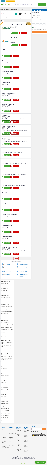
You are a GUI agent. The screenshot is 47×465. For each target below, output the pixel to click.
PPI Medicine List (4, 378)
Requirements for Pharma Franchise (5, 354)
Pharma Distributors (19, 451)
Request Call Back (40, 462)
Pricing (3, 1)
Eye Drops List (3, 396)
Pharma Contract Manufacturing (6, 325)
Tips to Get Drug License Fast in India (6, 346)
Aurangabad (24, 17)
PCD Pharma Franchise (5, 322)
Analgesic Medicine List (5, 375)
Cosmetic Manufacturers (26, 443)
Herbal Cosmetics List (4, 368)
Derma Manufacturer (4, 308)
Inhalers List (3, 384)
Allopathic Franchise (4, 285)
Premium (29, 13)
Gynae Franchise (4, 292)
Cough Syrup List (4, 366)
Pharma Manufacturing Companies (7, 329)
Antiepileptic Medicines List (5, 385)
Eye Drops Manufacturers (5, 336)
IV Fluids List (3, 392)
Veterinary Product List (5, 410)
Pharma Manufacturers (26, 448)
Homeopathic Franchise (5, 286)
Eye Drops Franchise (19, 430)
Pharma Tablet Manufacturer (6, 315)
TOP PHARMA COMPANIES (11, 438)
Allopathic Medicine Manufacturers (27, 438)
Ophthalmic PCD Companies (19, 435)
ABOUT (3, 429)
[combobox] (24, 4)
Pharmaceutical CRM (10, 1)
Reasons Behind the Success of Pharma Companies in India (6, 359)
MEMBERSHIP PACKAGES (4, 442)
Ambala (8, 17)
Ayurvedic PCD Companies (19, 450)
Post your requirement (41, 4)
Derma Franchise (4, 290)
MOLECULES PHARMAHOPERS (11, 445)
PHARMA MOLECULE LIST (12, 435)
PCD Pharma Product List (5, 398)
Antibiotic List (3, 394)
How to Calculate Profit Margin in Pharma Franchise (6, 349)
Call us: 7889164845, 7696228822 (40, 1)
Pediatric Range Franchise (5, 297)
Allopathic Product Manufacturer (6, 306)
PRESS (10, 443)
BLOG (10, 429)
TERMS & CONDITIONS (5, 435)
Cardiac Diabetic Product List (6, 412)
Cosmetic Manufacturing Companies (5, 332)
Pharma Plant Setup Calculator (5, 449)
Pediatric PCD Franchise (19, 447)
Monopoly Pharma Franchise (19, 437)
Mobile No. (34, 26)
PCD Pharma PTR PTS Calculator (5, 444)
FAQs (10, 441)
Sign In (30, 1)
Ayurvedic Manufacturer (5, 304)
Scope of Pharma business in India (7, 356)
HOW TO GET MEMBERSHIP (11, 431)
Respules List (3, 382)
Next (39, 32)
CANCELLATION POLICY (4, 439)
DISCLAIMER (4, 437)
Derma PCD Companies (18, 445)
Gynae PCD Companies (18, 440)
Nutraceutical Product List (5, 418)
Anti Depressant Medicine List (6, 370)
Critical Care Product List (5, 406)
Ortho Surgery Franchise (5, 295)
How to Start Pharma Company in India (6, 343)
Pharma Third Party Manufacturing (7, 302)
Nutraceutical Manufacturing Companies (6, 334)
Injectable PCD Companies (19, 432)
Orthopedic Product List (5, 403)
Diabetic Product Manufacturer (6, 311)
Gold (25, 13)
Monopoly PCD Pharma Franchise (6, 327)
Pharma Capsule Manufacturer (6, 316)
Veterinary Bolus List (4, 389)
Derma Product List (4, 399)
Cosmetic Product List (4, 420)
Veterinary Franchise (4, 288)
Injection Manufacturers (26, 446)
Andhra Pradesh (14, 17)
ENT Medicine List (4, 377)
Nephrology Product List (5, 415)
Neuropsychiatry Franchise (5, 293)
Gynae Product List (4, 405)
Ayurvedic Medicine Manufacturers (27, 433)
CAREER (3, 432)
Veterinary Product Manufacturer (6, 309)
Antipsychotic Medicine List (5, 371)
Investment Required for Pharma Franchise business (6, 351)
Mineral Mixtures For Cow (5, 391)
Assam (19, 17)
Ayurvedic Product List (5, 408)
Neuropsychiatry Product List (6, 413)
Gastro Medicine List (4, 373)
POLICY (3, 434)
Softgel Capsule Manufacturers (26, 436)
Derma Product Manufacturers (26, 441)
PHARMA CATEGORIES (12, 433)
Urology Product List (4, 417)
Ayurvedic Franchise (4, 283)
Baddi (28, 17)
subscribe (44, 428)
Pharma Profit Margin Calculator (5, 447)
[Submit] (13, 4)
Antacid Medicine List (4, 380)
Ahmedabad (4, 17)
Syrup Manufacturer (4, 313)
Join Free (25, 1)
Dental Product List (4, 401)
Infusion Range (3, 364)
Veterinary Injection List (5, 387)
